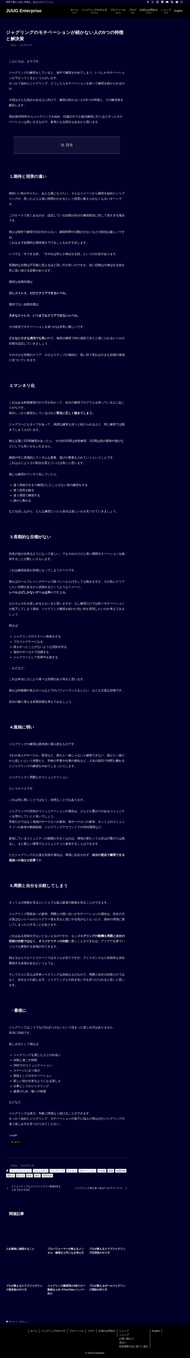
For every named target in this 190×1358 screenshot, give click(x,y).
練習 (37, 1175)
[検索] (181, 2)
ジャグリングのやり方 (53, 1330)
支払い (122, 1342)
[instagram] (157, 2)
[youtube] (167, 2)
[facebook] (147, 2)
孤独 (111, 1170)
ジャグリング (25, 45)
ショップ (124, 1330)
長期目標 (47, 1175)
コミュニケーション (21, 1170)
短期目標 (120, 1170)
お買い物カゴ (126, 1338)
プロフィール (76, 1330)
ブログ (91, 1330)
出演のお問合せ (107, 1330)
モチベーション (87, 1170)
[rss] (172, 2)
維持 (29, 1175)
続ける (20, 1175)
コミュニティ (40, 1170)
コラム (13, 45)
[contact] (176, 2)
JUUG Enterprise (24, 11)
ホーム (33, 1330)
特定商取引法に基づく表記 (133, 1346)
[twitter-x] (152, 2)
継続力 (10, 1175)
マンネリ (71, 1170)
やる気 (102, 1170)
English (156, 1330)
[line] (162, 2)
